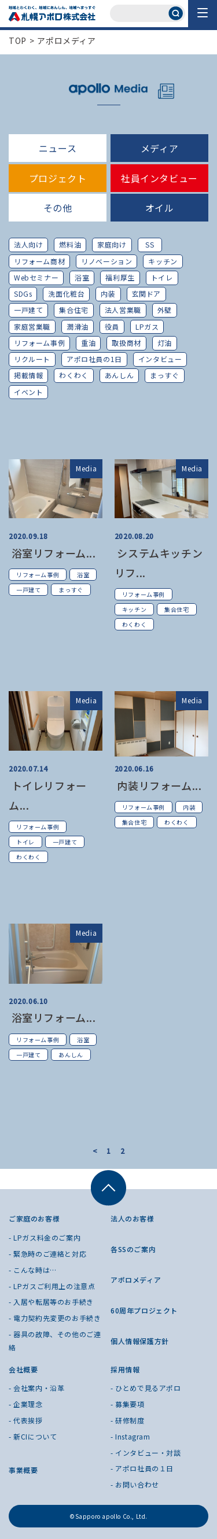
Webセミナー (36, 277)
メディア (159, 148)
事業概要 (23, 1470)
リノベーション (106, 261)
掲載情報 (28, 375)
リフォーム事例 (39, 343)
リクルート (32, 359)
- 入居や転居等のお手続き (51, 1302)
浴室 (82, 277)
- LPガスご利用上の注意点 (52, 1286)
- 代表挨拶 (26, 1420)
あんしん (119, 375)
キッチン (162, 261)
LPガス (147, 326)
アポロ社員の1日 (94, 359)
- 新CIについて (33, 1436)
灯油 (164, 343)
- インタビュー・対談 (146, 1452)
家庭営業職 (32, 326)
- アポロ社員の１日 (142, 1468)
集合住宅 (73, 310)
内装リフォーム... (158, 785)
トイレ (162, 277)
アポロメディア (66, 40)
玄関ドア (146, 293)
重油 (88, 343)
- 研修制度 (128, 1420)
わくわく (73, 375)
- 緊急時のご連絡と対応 (47, 1253)
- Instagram (130, 1436)
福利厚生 (119, 277)
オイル (159, 208)
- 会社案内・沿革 (36, 1388)
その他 (57, 208)
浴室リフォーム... (52, 552)
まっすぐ (164, 375)
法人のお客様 (133, 1218)
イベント (28, 392)
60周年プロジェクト (144, 1310)
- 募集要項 (128, 1404)
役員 (112, 326)
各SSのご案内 (133, 1249)
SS (149, 244)
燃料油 (70, 244)
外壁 (164, 310)
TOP (18, 40)
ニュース (57, 148)
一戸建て (28, 310)
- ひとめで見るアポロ (146, 1388)
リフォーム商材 (39, 261)
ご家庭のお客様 (34, 1218)
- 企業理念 (26, 1404)
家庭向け (111, 244)
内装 (108, 293)
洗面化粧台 (66, 293)
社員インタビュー (159, 178)
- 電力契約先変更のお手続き (55, 1318)
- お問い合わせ (135, 1484)
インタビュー (160, 359)
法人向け (28, 244)
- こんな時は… (33, 1270)
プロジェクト (58, 178)
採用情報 (125, 1369)
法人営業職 (123, 310)
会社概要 (23, 1369)
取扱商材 (126, 343)
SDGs (23, 293)
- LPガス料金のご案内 (44, 1237)
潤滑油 (78, 326)
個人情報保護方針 (140, 1341)
